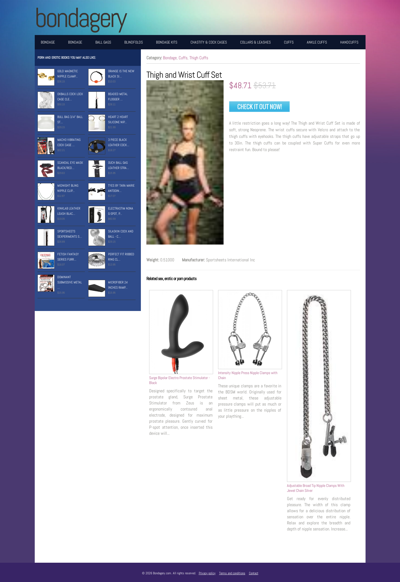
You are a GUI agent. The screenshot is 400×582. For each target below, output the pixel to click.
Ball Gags (103, 42)
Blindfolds (133, 42)
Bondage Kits (166, 42)
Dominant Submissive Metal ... (69, 282)
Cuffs (289, 42)
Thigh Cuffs (198, 58)
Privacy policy (207, 573)
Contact (253, 573)
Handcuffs (349, 42)
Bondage (48, 42)
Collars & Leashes (255, 42)
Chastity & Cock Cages (208, 42)
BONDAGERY (80, 17)
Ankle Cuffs (317, 42)
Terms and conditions (232, 573)
